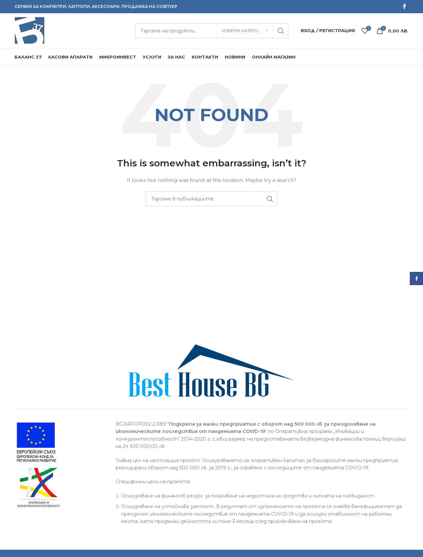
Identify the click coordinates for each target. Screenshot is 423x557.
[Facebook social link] (404, 6)
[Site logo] (29, 30)
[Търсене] (211, 30)
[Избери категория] (244, 31)
